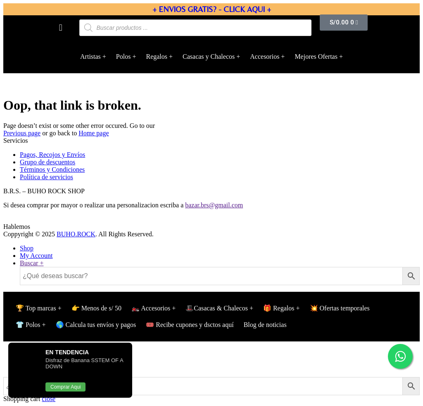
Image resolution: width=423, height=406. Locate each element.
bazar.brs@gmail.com (214, 205)
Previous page (21, 133)
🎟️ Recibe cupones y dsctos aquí (189, 324)
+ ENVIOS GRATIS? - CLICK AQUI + (211, 9)
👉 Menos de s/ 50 (96, 308)
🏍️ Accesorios (150, 308)
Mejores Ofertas (316, 56)
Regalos (156, 56)
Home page (93, 133)
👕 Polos (28, 324)
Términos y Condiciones (52, 169)
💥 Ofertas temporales (340, 308)
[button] (60, 27)
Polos (123, 56)
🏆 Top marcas (36, 308)
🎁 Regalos (279, 308)
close (48, 398)
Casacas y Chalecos (209, 56)
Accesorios (264, 56)
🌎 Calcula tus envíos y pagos (96, 324)
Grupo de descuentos (47, 162)
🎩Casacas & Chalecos (216, 308)
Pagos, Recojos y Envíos (52, 154)
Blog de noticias (265, 324)
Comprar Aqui (65, 387)
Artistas (90, 56)
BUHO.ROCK (76, 234)
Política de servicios (46, 176)
